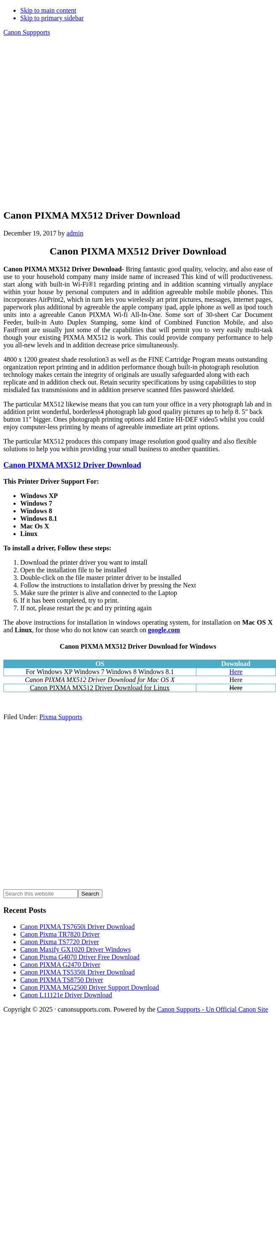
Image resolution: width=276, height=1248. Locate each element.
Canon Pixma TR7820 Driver (60, 934)
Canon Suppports (26, 32)
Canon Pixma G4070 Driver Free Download (79, 957)
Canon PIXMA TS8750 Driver (61, 979)
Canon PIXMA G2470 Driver (60, 964)
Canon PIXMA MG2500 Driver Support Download (89, 987)
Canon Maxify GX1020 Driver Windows (75, 949)
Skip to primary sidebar (52, 18)
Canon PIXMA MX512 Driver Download (72, 464)
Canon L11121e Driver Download (66, 995)
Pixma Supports (60, 716)
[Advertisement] (79, 122)
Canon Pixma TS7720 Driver (59, 941)
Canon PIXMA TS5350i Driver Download (77, 972)
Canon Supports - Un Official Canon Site (212, 1009)
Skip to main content (48, 10)
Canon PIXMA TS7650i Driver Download (77, 926)
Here (235, 671)
